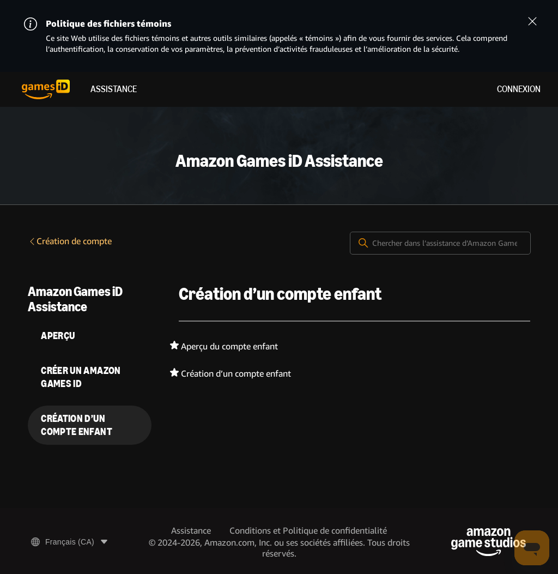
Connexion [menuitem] (519, 89)
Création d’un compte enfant (236, 373)
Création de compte (70, 241)
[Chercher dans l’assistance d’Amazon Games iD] (440, 243)
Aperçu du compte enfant (229, 346)
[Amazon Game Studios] (488, 542)
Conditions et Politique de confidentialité (308, 530)
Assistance (113, 89)
